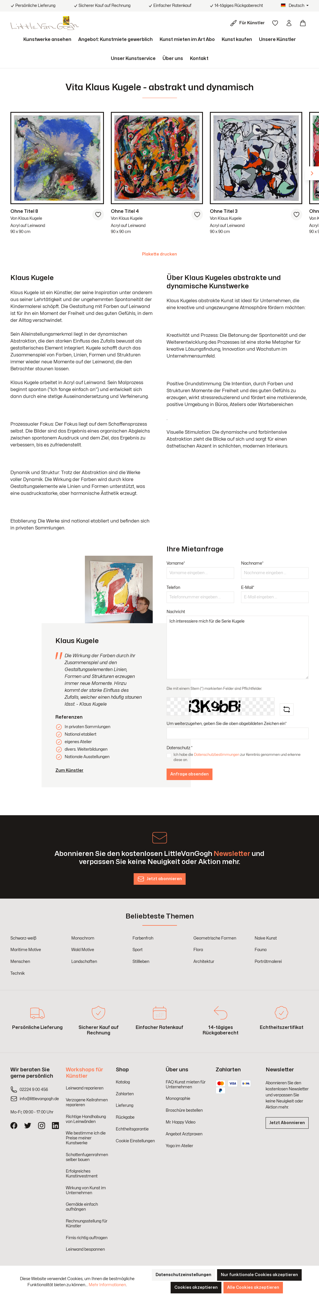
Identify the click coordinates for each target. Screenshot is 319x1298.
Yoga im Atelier (179, 1146)
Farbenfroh (143, 938)
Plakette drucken (159, 254)
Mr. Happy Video (180, 1122)
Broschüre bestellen (184, 1110)
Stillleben (141, 961)
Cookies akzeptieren (196, 1287)
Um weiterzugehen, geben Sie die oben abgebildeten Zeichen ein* (227, 724)
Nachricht (176, 612)
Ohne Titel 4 (125, 211)
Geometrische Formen (214, 938)
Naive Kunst (266, 938)
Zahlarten (125, 1094)
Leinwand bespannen (85, 1249)
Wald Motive (82, 950)
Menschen (20, 961)
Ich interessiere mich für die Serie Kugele (238, 647)
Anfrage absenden (189, 774)
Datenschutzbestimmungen (216, 754)
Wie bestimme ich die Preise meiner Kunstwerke (86, 1138)
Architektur (203, 961)
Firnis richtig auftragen (86, 1238)
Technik (17, 973)
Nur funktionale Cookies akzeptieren (259, 1275)
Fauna (260, 950)
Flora (198, 950)
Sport (138, 950)
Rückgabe (125, 1117)
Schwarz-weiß (23, 938)
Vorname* (176, 563)
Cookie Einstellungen (135, 1141)
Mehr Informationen (107, 1285)
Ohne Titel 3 (224, 211)
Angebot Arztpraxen (184, 1134)
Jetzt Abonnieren (287, 1123)
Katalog (123, 1082)
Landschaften (84, 961)
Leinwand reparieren (84, 1088)
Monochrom (82, 938)
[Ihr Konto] (289, 23)
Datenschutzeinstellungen (183, 1275)
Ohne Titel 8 (24, 211)
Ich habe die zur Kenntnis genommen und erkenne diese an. (237, 757)
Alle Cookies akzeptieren (253, 1287)
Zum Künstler (69, 770)
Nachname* (252, 563)
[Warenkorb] (303, 23)
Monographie (178, 1098)
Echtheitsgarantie (132, 1129)
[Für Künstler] (248, 23)
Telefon (173, 587)
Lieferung (124, 1105)
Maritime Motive (25, 950)
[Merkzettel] (275, 23)
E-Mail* (247, 587)
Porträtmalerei (268, 961)
